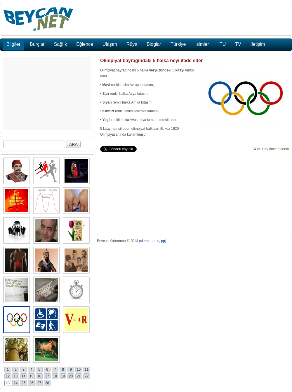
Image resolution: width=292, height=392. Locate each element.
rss (156, 241)
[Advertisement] (47, 93)
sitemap (146, 241)
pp (163, 241)
